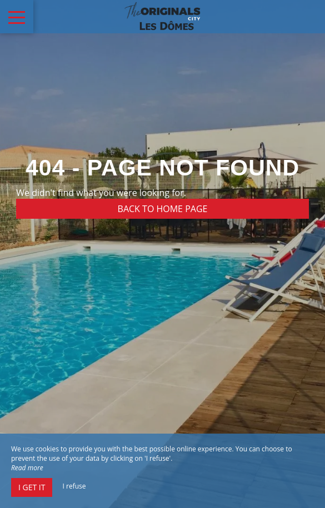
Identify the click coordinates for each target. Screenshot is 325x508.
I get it (31, 487)
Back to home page (163, 209)
